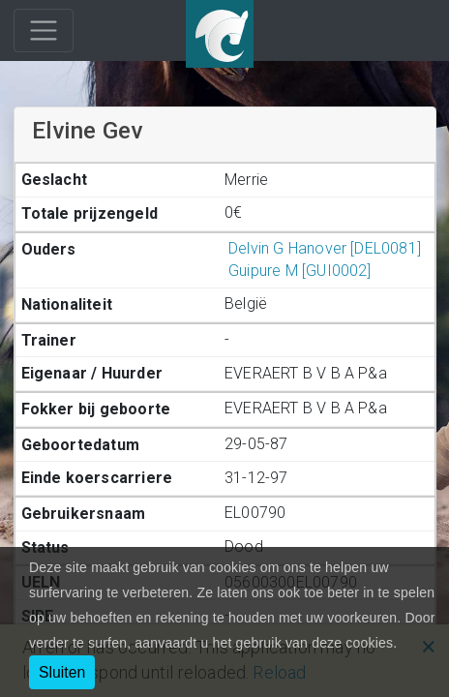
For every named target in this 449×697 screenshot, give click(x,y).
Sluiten (62, 672)
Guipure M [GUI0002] (298, 270)
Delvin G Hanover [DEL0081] (322, 248)
